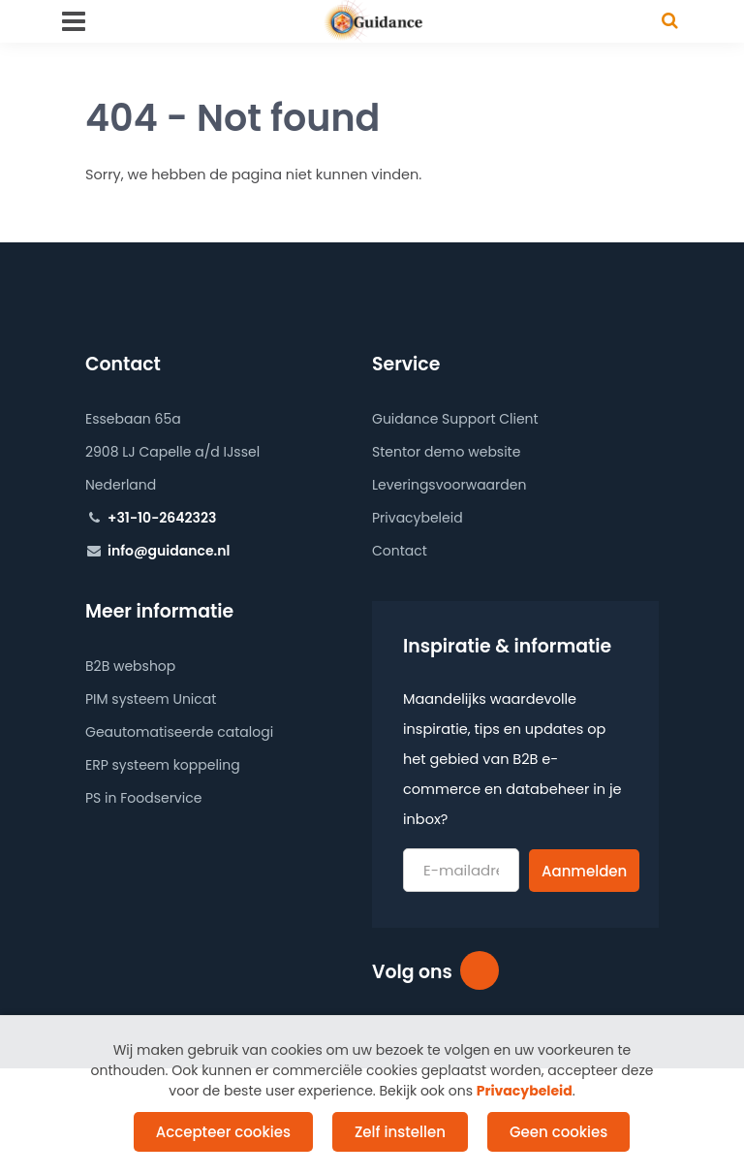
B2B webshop (130, 666)
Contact (399, 550)
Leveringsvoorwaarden (449, 484)
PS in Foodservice (143, 798)
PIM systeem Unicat (150, 699)
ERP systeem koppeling (162, 765)
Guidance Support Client (455, 419)
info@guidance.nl (169, 550)
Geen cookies (558, 1132)
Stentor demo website (446, 451)
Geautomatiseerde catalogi (179, 732)
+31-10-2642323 (162, 517)
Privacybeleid (417, 517)
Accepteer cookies (223, 1132)
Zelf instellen (400, 1132)
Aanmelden (584, 871)
